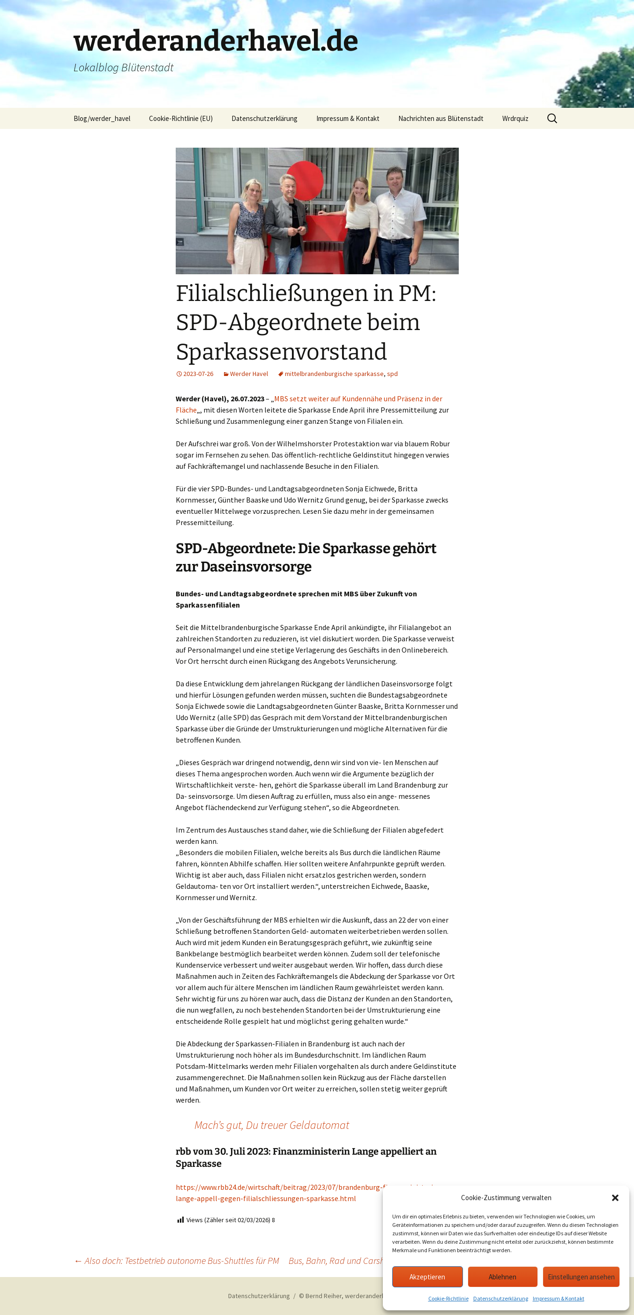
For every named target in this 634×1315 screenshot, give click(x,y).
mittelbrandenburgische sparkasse (334, 373)
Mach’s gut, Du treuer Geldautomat (271, 1125)
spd (392, 373)
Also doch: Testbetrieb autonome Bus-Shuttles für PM (176, 1260)
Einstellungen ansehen (581, 1276)
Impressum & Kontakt (558, 1298)
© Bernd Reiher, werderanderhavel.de (352, 1296)
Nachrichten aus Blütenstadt (441, 118)
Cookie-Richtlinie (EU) (181, 118)
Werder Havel (249, 373)
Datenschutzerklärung (500, 1298)
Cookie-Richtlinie (448, 1298)
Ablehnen (502, 1276)
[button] (615, 1197)
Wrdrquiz (515, 118)
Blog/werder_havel (102, 118)
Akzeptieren (427, 1276)
